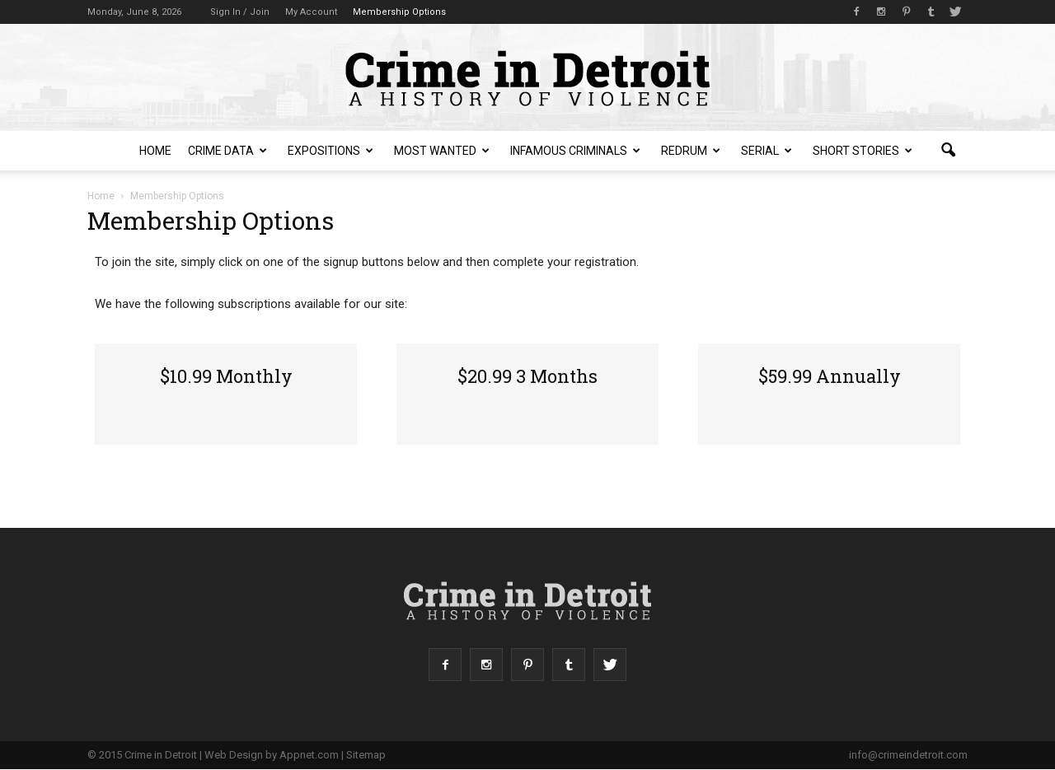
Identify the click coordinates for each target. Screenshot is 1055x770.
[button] (948, 150)
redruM (690, 150)
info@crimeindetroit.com (908, 755)
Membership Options (399, 12)
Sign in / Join (240, 12)
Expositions (330, 150)
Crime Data (227, 150)
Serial (766, 150)
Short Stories (862, 150)
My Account (311, 12)
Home (155, 150)
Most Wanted (442, 150)
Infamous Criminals (575, 150)
